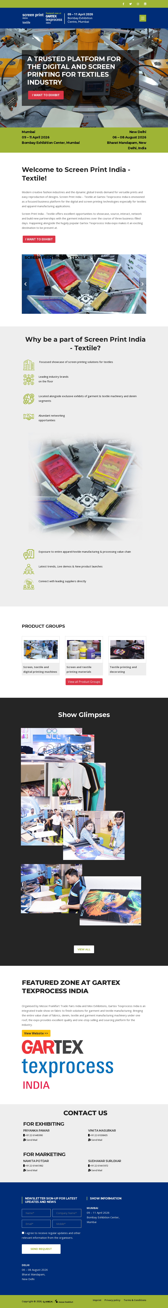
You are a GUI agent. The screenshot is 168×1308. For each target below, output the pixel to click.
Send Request (41, 1249)
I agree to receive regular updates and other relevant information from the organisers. (51, 1235)
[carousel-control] (25, 284)
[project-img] (51, 752)
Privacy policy (112, 1300)
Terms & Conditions (135, 1300)
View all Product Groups (84, 682)
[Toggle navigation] (142, 18)
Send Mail (31, 1139)
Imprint (97, 1300)
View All (84, 949)
